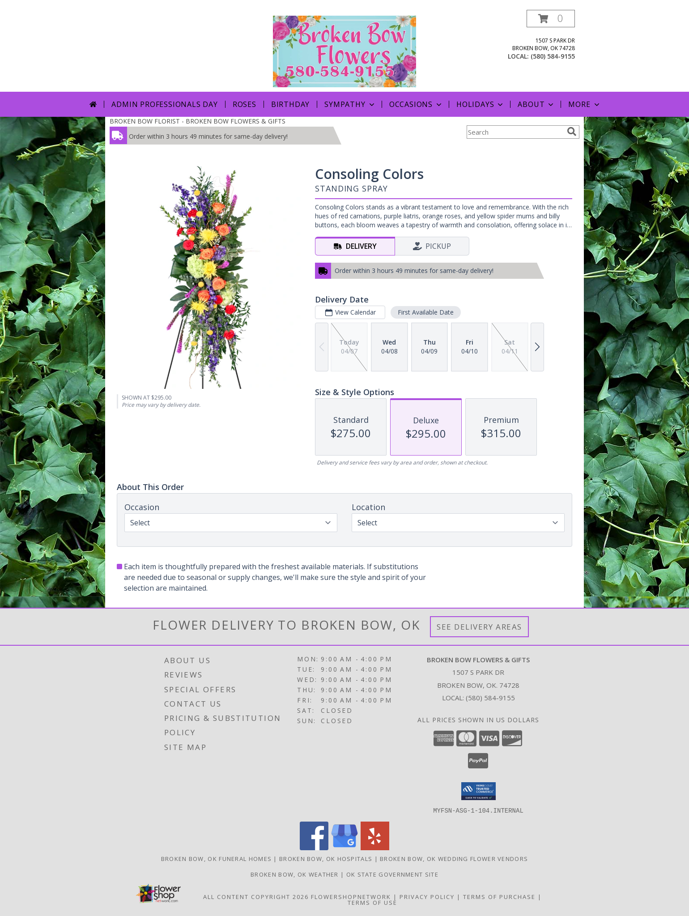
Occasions (416, 104)
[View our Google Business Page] (344, 847)
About (536, 104)
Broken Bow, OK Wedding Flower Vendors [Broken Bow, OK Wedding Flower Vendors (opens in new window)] (454, 858)
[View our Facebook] (314, 847)
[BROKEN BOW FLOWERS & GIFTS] (344, 51)
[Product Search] (515, 132)
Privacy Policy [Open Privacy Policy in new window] (427, 896)
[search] (572, 131)
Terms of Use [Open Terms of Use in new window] (372, 902)
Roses (244, 104)
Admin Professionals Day (164, 104)
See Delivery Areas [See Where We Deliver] (479, 627)
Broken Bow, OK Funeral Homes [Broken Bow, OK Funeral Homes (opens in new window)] (216, 858)
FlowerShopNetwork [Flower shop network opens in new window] (351, 896)
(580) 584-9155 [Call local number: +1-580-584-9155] (553, 56)
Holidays (480, 104)
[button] (551, 18)
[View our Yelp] (375, 847)
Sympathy (350, 104)
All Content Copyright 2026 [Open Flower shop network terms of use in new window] (256, 896)
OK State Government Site (392, 874)
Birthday (290, 104)
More (584, 104)
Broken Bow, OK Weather (295, 874)
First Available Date (426, 312)
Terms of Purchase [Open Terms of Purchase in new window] (499, 896)
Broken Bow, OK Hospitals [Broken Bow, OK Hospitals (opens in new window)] (325, 858)
